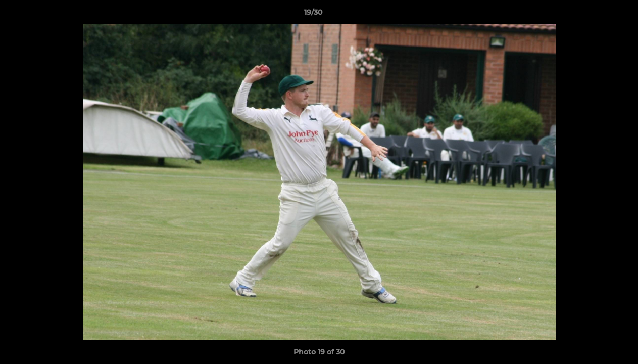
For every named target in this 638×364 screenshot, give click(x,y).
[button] (596, 14)
